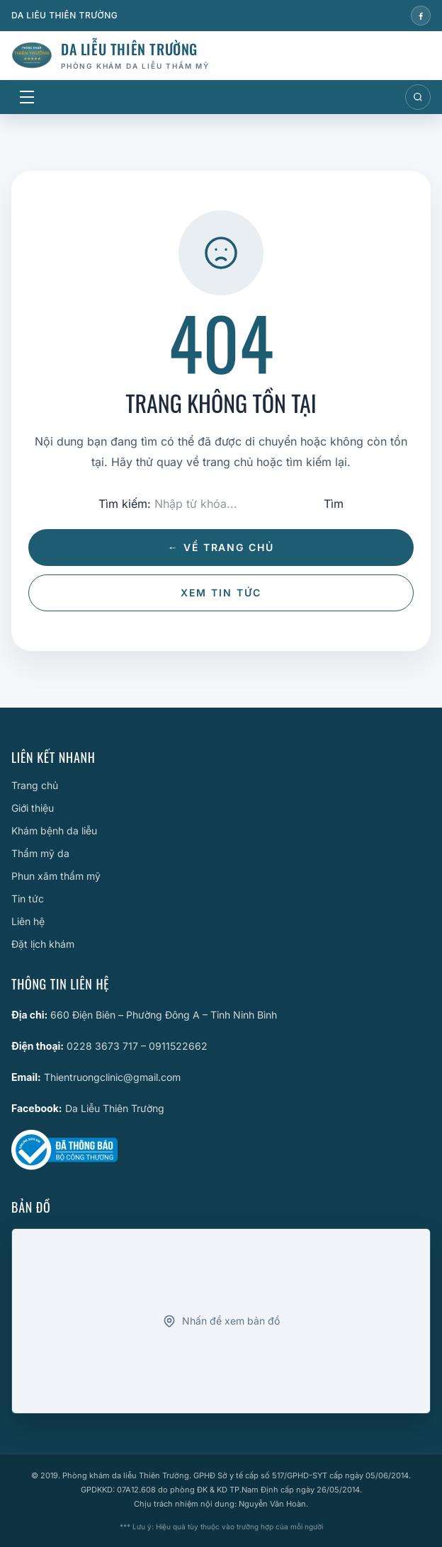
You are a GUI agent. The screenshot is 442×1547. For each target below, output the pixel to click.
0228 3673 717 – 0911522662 (137, 1046)
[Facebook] (421, 16)
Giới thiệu (32, 808)
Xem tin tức (221, 592)
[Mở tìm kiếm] (418, 97)
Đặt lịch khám (42, 944)
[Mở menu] (26, 97)
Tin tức (27, 898)
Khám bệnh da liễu (54, 830)
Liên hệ (28, 921)
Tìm (334, 504)
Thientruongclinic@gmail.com (112, 1077)
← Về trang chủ (221, 547)
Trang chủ (34, 785)
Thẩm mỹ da (40, 853)
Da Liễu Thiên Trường (114, 1108)
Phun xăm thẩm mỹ (56, 876)
